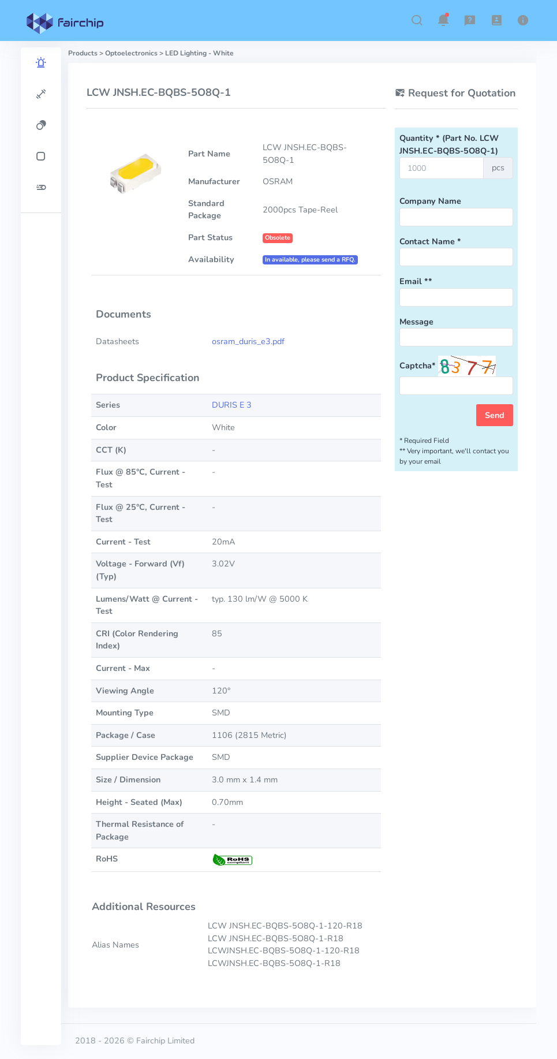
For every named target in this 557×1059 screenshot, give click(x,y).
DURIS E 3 (232, 405)
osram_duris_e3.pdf (248, 341)
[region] (41, 546)
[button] (417, 20)
